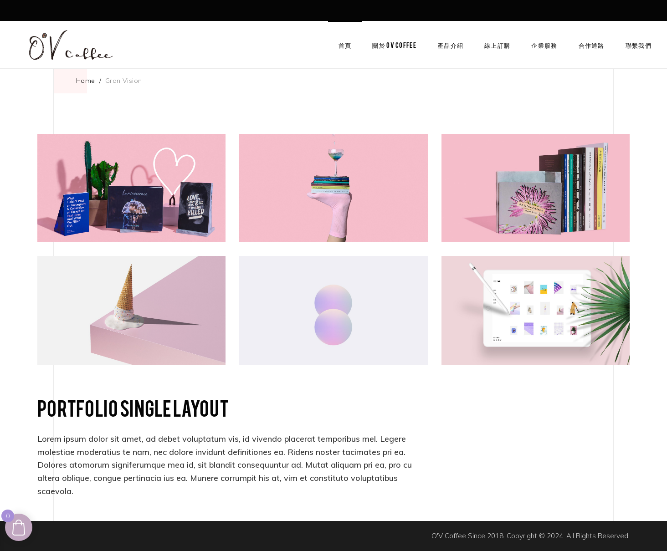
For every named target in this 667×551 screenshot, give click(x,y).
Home (85, 81)
